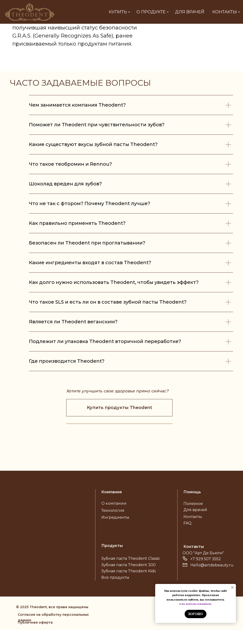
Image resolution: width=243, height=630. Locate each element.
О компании (113, 503)
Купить (118, 11)
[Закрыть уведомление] (232, 587)
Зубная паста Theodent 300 (128, 565)
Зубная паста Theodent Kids (128, 571)
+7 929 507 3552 (205, 559)
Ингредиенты (115, 517)
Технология (112, 510)
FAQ (187, 523)
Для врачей (189, 11)
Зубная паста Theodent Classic (130, 558)
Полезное (193, 503)
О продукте (151, 11)
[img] (44, 501)
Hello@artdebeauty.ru (212, 565)
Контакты (224, 11)
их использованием (196, 604)
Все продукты (115, 577)
